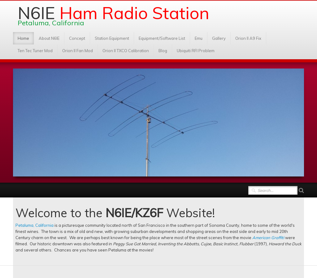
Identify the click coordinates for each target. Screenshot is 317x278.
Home (23, 38)
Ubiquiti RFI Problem (196, 50)
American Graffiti (268, 237)
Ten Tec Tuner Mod (35, 50)
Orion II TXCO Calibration (125, 50)
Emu (198, 38)
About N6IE (49, 38)
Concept (77, 38)
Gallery (219, 38)
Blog (162, 50)
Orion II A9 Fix (248, 38)
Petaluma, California (34, 225)
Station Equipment (112, 38)
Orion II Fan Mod (77, 50)
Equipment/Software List (162, 38)
